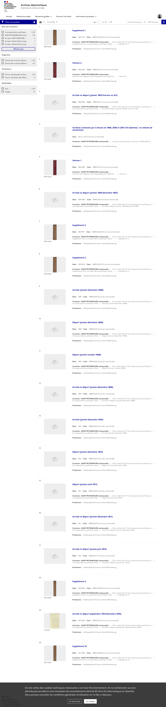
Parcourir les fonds (63, 16)
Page (94, 22)
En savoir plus (74, 701)
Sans (6, 88)
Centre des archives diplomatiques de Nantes (23, 63)
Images (7, 91)
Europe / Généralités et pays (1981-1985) (20, 41)
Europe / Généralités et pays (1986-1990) (20, 44)
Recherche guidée (42, 16)
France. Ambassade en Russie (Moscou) (20, 74)
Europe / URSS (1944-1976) (15, 38)
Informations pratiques (85, 16)
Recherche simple (24, 16)
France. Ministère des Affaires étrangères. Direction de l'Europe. (30, 77)
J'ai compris (90, 701)
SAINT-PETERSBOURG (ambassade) (18, 35)
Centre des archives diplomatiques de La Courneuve (25, 60)
